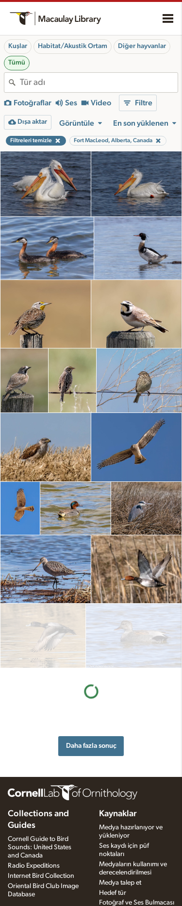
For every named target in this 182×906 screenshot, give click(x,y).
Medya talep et (120, 865)
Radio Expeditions (34, 848)
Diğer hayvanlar (142, 46)
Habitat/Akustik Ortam (72, 46)
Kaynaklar (118, 797)
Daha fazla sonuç (91, 681)
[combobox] (99, 82)
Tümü (16, 62)
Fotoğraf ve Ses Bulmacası (136, 886)
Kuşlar (17, 46)
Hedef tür (112, 876)
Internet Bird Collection (41, 859)
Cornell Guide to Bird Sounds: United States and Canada (39, 830)
